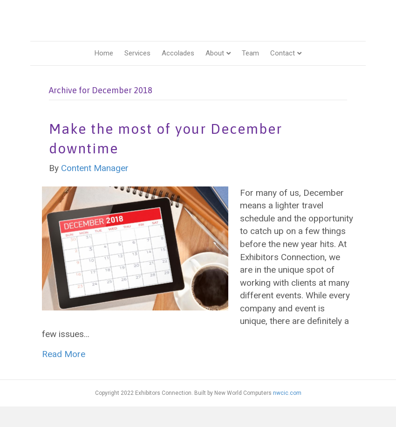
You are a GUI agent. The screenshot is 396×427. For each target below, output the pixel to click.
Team (250, 73)
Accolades (178, 73)
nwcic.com (287, 413)
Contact (282, 73)
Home (104, 73)
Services (137, 73)
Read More (63, 374)
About (214, 73)
